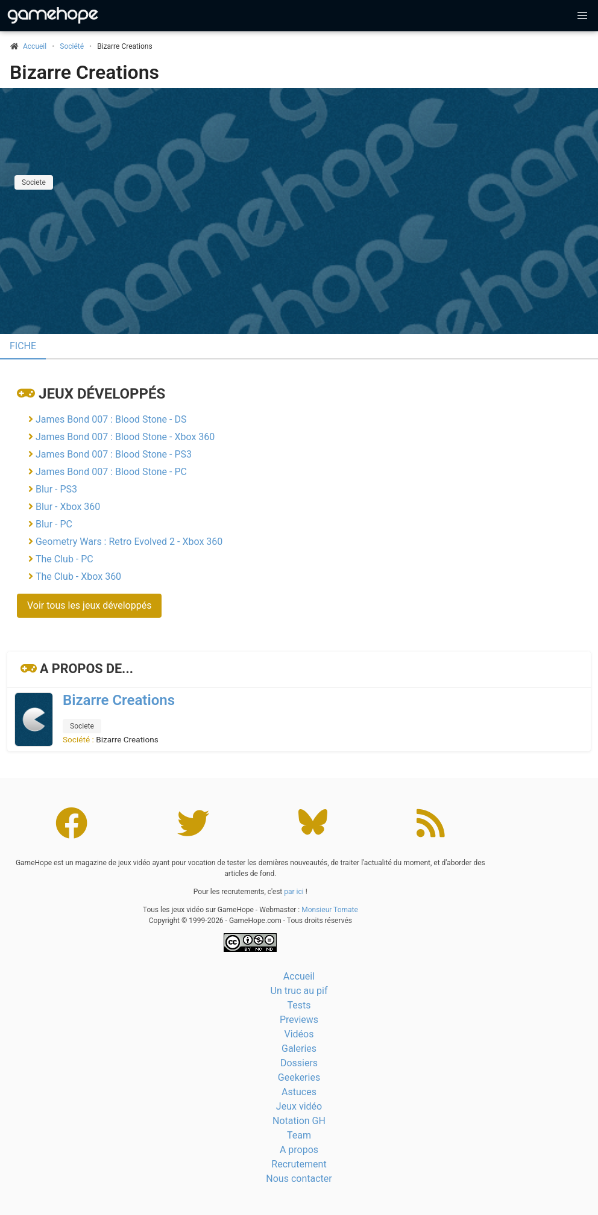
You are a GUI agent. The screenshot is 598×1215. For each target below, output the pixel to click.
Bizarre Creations (84, 72)
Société (72, 46)
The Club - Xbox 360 (78, 576)
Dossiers (299, 1063)
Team (299, 1135)
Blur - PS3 (56, 489)
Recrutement (298, 1164)
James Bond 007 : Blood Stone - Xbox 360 (125, 437)
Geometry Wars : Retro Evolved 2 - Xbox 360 (129, 541)
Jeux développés (102, 393)
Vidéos (299, 1034)
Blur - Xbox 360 (68, 506)
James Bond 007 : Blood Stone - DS (111, 419)
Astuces (299, 1092)
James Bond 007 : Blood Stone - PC (111, 471)
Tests (298, 1005)
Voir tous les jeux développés (89, 605)
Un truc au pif (299, 990)
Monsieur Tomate (329, 910)
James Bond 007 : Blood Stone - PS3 (114, 454)
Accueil (299, 976)
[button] (582, 15)
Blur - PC (54, 524)
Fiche (23, 346)
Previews (299, 1019)
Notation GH (299, 1120)
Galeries (299, 1048)
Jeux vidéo (299, 1106)
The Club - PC (64, 559)
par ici (293, 891)
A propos (299, 1149)
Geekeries (299, 1077)
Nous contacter (299, 1178)
